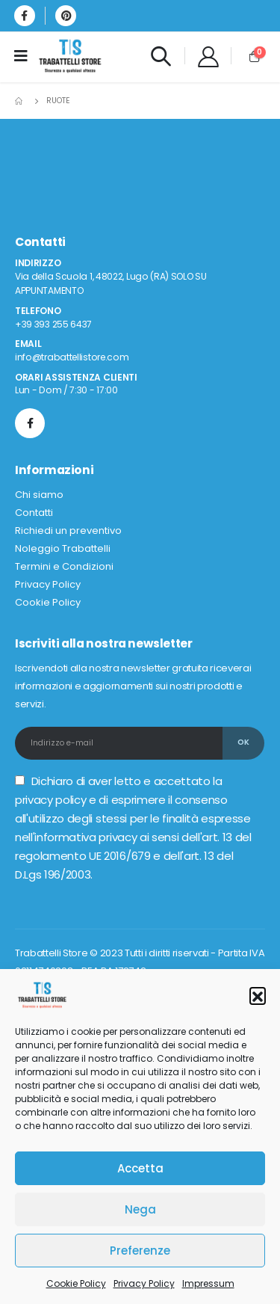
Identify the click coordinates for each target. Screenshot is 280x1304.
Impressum (208, 1283)
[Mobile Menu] (25, 56)
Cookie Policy (76, 1283)
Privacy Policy (144, 1283)
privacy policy (50, 800)
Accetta (140, 1168)
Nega (140, 1209)
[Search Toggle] (160, 56)
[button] (257, 995)
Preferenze (140, 1250)
